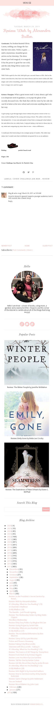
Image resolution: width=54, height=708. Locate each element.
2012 (9, 564)
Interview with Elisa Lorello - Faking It (24, 647)
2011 (9, 566)
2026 (9, 526)
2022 (9, 537)
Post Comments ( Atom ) (23, 250)
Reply (10, 201)
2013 (9, 561)
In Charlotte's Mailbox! (18, 607)
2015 (9, 556)
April (12, 591)
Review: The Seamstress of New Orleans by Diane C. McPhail (27, 490)
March (12, 594)
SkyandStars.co (36, 704)
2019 (9, 545)
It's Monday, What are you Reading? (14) (25, 628)
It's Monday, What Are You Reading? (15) (25, 604)
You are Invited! (15, 681)
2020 (9, 542)
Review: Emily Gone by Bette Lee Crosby (27, 438)
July (11, 583)
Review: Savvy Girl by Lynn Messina (23, 638)
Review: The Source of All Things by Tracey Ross (28, 652)
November (14, 572)
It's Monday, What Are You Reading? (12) (25, 666)
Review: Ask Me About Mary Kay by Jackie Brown (28, 663)
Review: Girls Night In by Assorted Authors (26, 671)
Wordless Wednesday (18, 620)
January (13, 690)
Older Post (47, 246)
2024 (9, 531)
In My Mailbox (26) (16, 668)
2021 (9, 539)
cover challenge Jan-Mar (27, 179)
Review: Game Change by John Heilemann (26, 679)
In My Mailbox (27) (16, 631)
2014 (9, 558)
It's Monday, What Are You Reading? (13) (25, 649)
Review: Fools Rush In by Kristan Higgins (25, 655)
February (13, 687)
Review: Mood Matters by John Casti (23, 684)
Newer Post (6, 246)
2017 (9, 550)
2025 (9, 528)
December (14, 569)
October (13, 575)
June (12, 585)
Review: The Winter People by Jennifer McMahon (27, 387)
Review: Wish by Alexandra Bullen (22, 601)
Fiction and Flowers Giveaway (21, 641)
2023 (9, 534)
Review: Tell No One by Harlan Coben (24, 660)
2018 (9, 547)
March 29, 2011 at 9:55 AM (31, 193)
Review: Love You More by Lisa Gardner (25, 657)
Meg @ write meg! (14, 193)
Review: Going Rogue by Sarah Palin (23, 625)
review (46, 179)
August (13, 580)
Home (27, 246)
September (14, 577)
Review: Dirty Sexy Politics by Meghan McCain (27, 623)
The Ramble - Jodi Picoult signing (22, 612)
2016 (9, 553)
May (11, 588)
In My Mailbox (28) (16, 609)
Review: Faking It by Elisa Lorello (22, 644)
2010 (9, 692)
